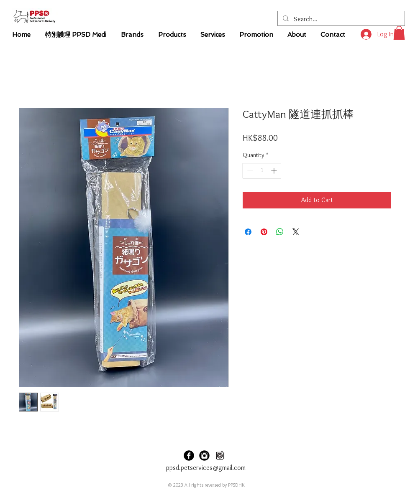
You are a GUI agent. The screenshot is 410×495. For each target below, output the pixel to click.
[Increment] (274, 170)
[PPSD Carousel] (220, 455)
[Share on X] (296, 232)
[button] (399, 33)
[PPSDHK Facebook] (189, 455)
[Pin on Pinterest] (264, 232)
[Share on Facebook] (248, 232)
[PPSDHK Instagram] (204, 455)
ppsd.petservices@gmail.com (206, 468)
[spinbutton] (261, 170)
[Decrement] (249, 170)
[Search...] (340, 19)
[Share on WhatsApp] (280, 232)
